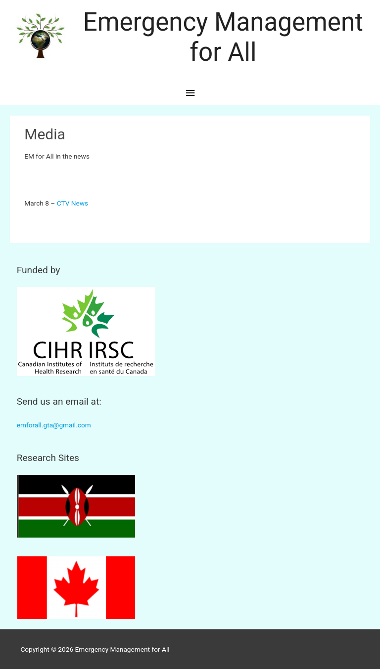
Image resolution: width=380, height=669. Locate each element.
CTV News (72, 203)
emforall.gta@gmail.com (54, 425)
